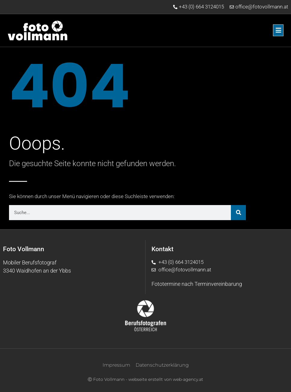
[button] (187, 30)
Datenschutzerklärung (162, 365)
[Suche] (238, 212)
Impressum (116, 365)
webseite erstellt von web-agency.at (165, 379)
